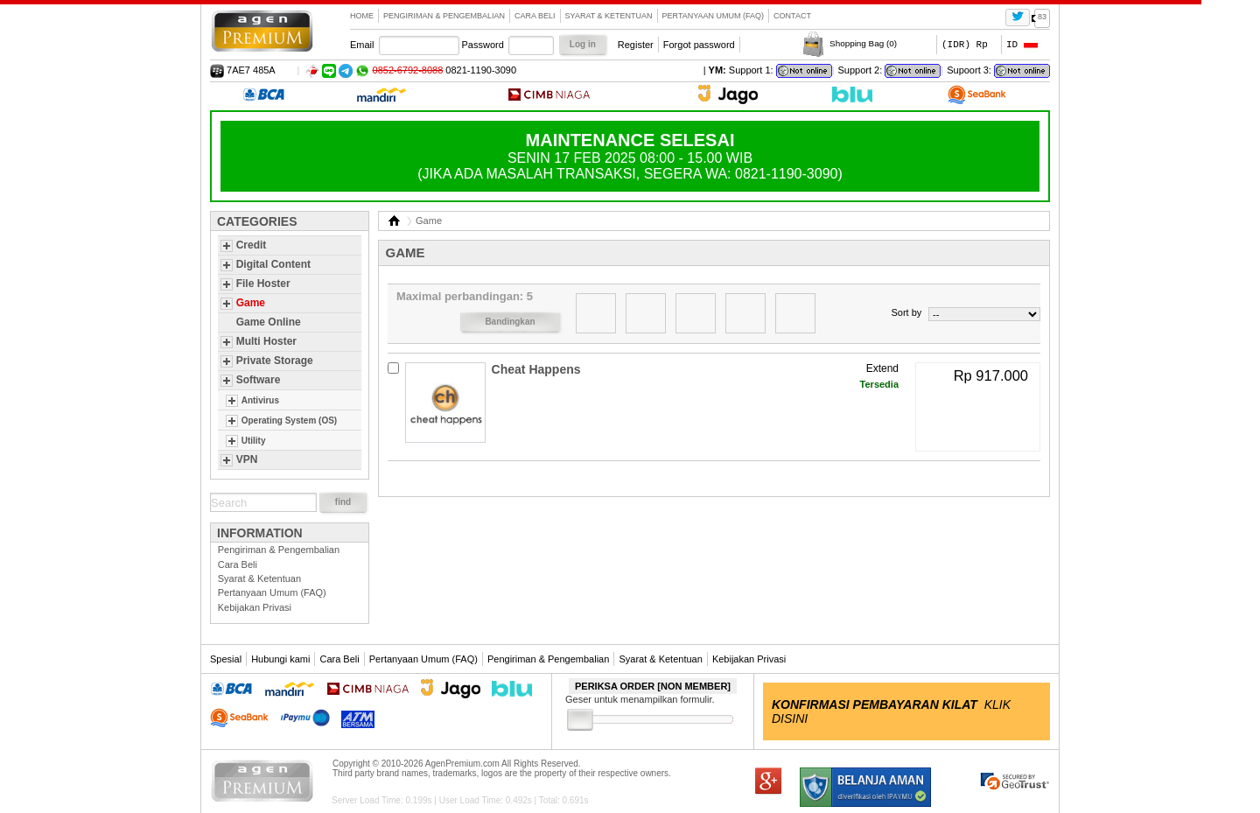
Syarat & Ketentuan (609, 15)
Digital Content (273, 264)
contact (792, 15)
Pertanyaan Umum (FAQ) (713, 15)
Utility (254, 440)
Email (362, 44)
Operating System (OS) (289, 420)
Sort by (906, 312)
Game (250, 303)
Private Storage (274, 360)
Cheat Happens (536, 369)
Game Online (268, 322)
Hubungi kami (280, 659)
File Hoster (263, 283)
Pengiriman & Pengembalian (444, 15)
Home (362, 15)
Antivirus (260, 400)
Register (636, 44)
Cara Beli (535, 15)
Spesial (226, 659)
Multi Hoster (266, 341)
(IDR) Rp (965, 44)
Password (483, 44)
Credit (251, 245)
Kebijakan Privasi (254, 607)
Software (258, 380)
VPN (247, 459)
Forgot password (699, 44)
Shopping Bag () (863, 43)
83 (1042, 16)
